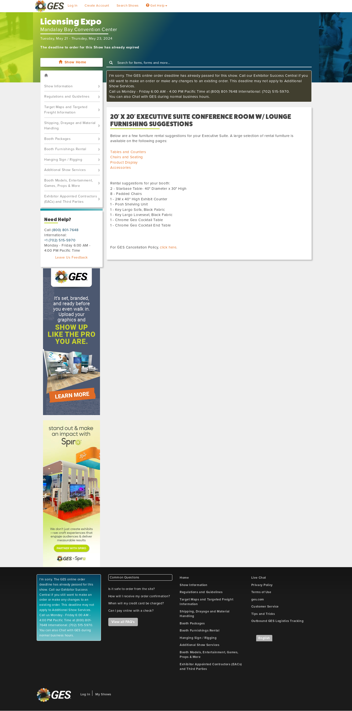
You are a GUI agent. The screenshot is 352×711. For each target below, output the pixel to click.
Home (184, 578)
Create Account (97, 6)
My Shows (103, 694)
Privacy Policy (262, 585)
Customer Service (265, 607)
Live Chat (258, 578)
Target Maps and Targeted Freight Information (65, 110)
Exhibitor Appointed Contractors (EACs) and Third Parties (70, 199)
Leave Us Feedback (71, 257)
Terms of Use (261, 592)
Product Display (124, 162)
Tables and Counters (128, 152)
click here (168, 247)
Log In (72, 6)
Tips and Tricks (263, 614)
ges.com (257, 599)
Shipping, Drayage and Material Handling (70, 126)
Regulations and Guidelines (67, 96)
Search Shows (128, 6)
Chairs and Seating (126, 157)
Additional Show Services (65, 170)
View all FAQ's (123, 622)
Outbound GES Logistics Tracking (277, 621)
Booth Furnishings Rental (65, 149)
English (264, 638)
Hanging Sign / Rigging (63, 160)
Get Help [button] (156, 6)
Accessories (120, 167)
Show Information (58, 86)
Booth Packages (57, 139)
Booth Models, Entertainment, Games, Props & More (68, 183)
